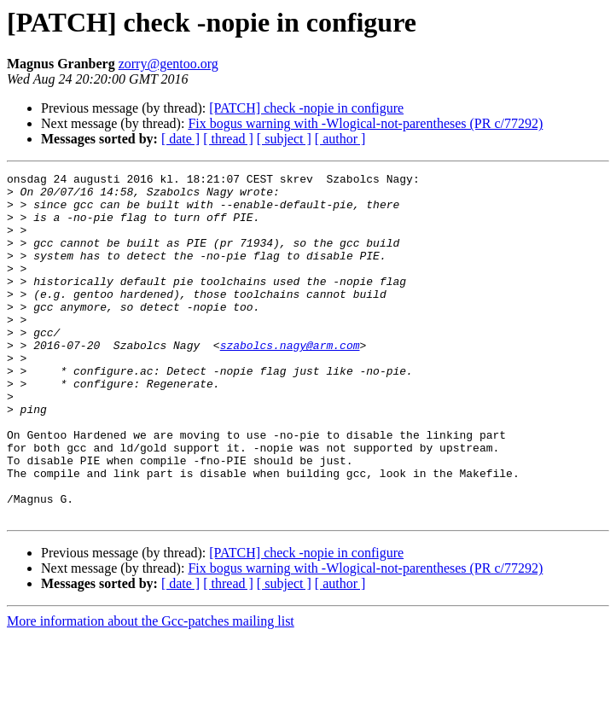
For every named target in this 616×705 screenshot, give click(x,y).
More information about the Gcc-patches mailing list (150, 690)
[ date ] (180, 138)
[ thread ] (228, 138)
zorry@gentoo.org (168, 63)
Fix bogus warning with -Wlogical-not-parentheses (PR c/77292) (365, 123)
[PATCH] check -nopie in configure (306, 108)
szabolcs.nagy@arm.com (290, 380)
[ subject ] (284, 138)
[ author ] (340, 138)
